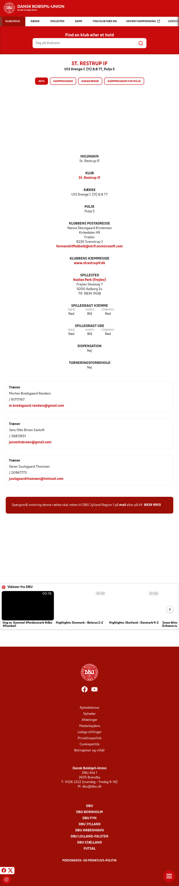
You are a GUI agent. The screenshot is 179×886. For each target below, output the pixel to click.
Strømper (107, 310)
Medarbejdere (89, 726)
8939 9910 (152, 505)
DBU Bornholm (89, 812)
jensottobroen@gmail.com (30, 442)
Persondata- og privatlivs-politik (89, 860)
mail (122, 505)
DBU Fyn (89, 818)
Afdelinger (89, 720)
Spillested (89, 275)
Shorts (89, 310)
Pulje (89, 207)
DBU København (89, 830)
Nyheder (89, 714)
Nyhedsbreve (89, 707)
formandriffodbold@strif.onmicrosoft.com (89, 246)
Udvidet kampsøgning (143, 21)
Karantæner (90, 81)
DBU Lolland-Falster (89, 836)
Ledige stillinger (90, 732)
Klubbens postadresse (89, 223)
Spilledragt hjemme (89, 306)
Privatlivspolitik (89, 738)
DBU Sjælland (89, 842)
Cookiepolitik (89, 744)
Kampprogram (63, 81)
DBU (89, 806)
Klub (89, 173)
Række (90, 190)
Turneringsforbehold (89, 363)
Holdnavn (89, 156)
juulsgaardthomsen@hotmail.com (36, 479)
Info (41, 81)
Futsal (90, 848)
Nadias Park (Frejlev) (89, 280)
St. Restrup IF (89, 178)
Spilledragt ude (89, 326)
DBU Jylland (90, 824)
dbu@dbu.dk (91, 786)
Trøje (71, 310)
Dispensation (89, 346)
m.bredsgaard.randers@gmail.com (36, 405)
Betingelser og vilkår (89, 750)
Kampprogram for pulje (124, 81)
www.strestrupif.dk (89, 263)
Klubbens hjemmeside (89, 258)
